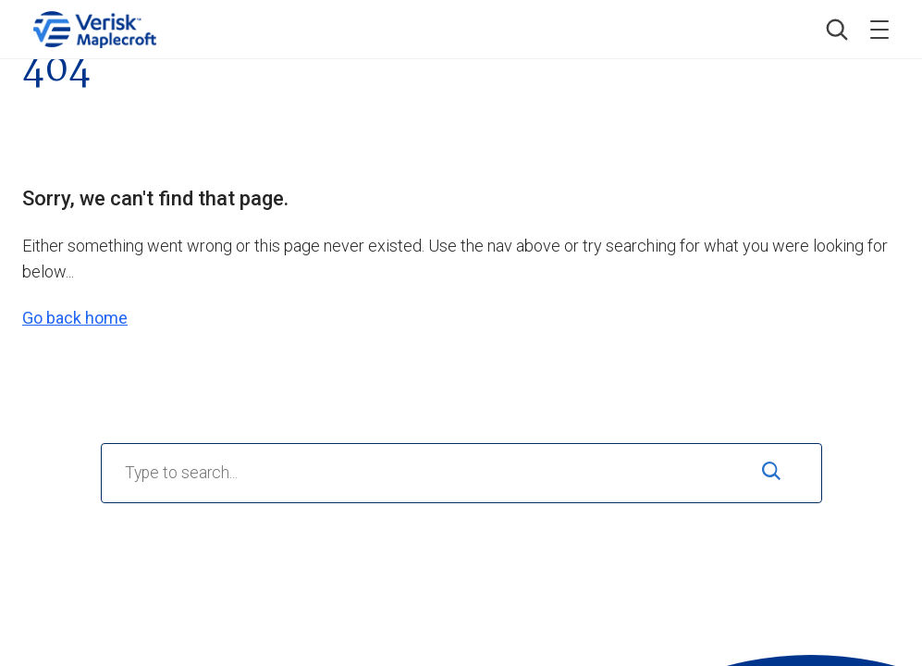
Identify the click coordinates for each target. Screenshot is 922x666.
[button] (837, 29)
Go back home (75, 317)
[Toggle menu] (879, 29)
